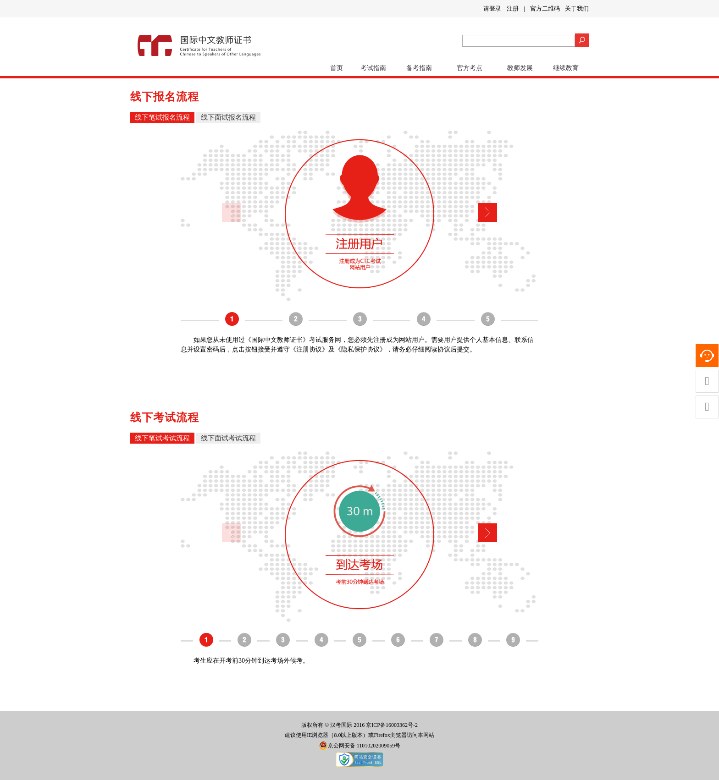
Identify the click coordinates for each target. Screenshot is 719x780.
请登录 (492, 8)
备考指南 (419, 68)
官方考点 (469, 68)
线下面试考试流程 (228, 438)
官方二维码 (545, 8)
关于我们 (577, 8)
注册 (513, 8)
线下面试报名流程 (228, 117)
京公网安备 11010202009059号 (360, 745)
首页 (336, 68)
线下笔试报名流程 (162, 117)
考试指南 (373, 68)
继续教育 (566, 68)
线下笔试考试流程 (162, 438)
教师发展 (520, 68)
